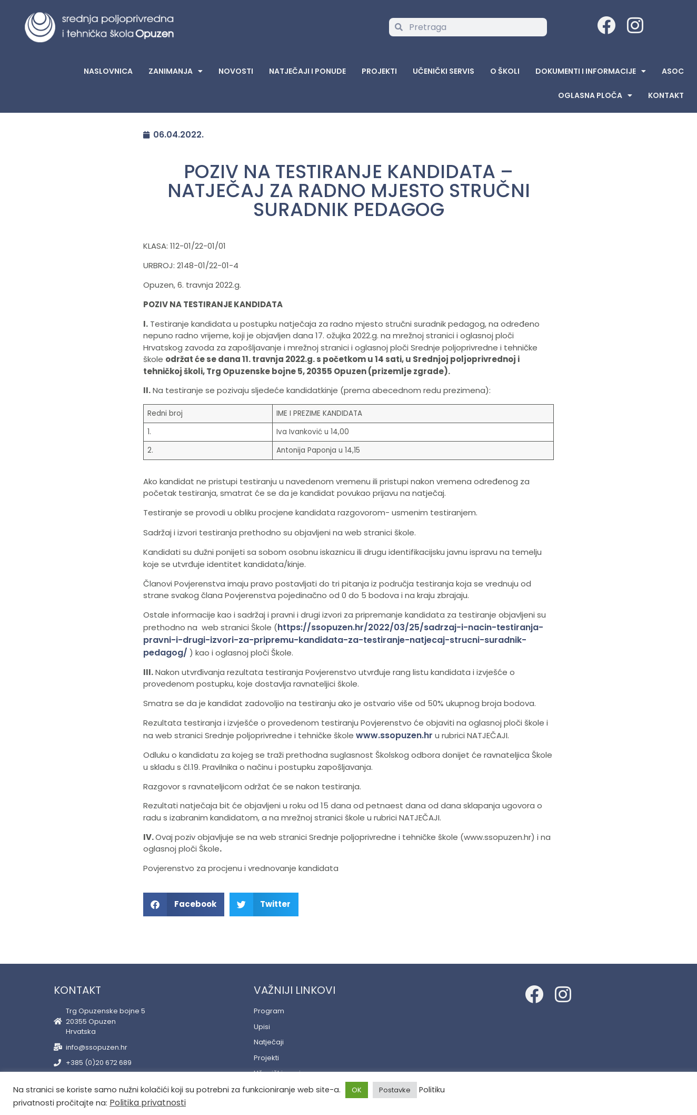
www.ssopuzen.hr (394, 735)
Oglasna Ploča (595, 95)
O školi (505, 71)
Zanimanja (175, 71)
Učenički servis (443, 71)
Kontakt (666, 95)
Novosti (235, 71)
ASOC (673, 71)
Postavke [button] (395, 1090)
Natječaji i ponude (307, 71)
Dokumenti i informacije (590, 71)
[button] (183, 904)
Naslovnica (108, 71)
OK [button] (357, 1090)
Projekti (379, 71)
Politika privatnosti (147, 1103)
